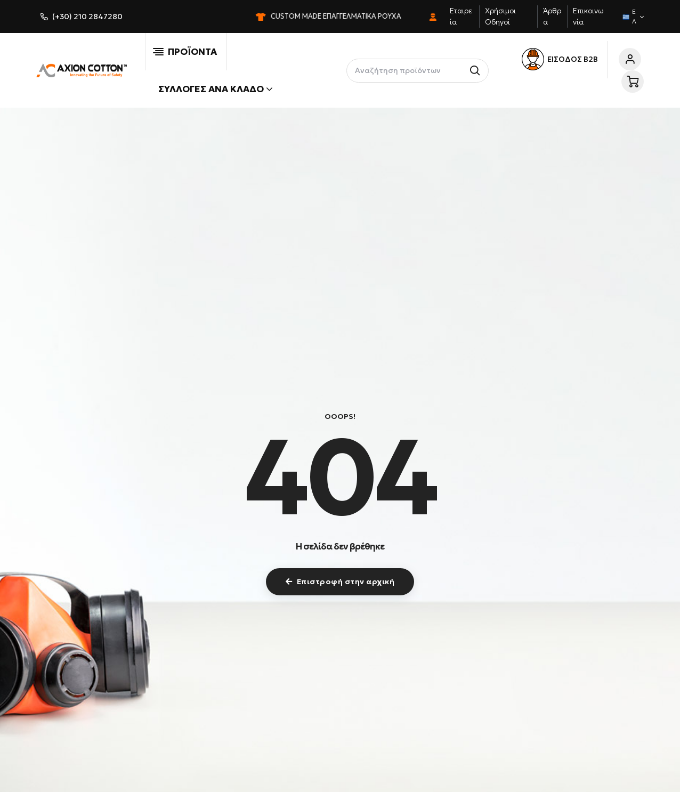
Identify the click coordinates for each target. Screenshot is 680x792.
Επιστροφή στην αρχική (340, 581)
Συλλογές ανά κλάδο (215, 89)
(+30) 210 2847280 (87, 16)
